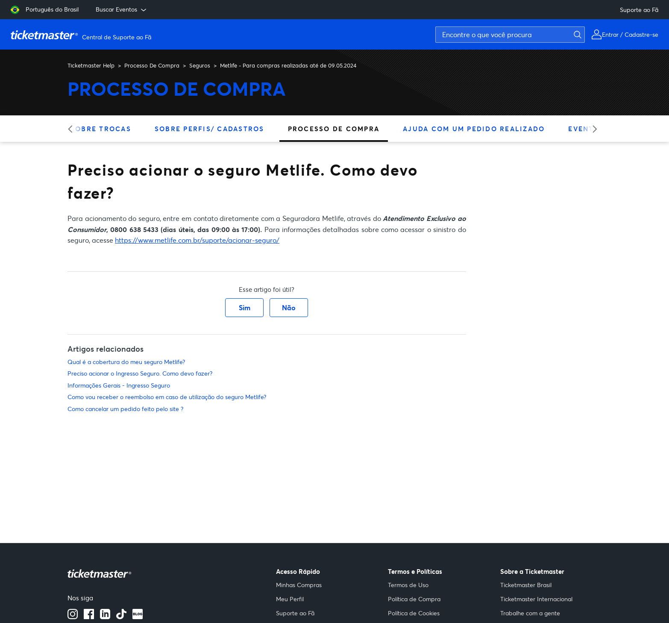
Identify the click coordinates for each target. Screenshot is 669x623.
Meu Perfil (290, 599)
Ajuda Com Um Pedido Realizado (474, 128)
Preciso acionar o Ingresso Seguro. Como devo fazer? (139, 373)
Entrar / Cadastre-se (630, 34)
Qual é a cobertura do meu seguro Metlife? (126, 362)
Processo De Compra (151, 65)
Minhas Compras (299, 585)
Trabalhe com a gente (530, 613)
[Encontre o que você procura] (510, 34)
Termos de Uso (408, 585)
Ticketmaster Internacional (536, 599)
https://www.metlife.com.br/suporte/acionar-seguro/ (197, 239)
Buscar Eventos (122, 9)
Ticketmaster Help (90, 65)
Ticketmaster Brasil (526, 585)
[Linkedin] (105, 616)
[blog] (137, 616)
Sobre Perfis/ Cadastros (209, 128)
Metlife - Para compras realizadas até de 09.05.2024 (288, 65)
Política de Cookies (414, 613)
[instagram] (72, 616)
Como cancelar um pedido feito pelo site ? (125, 409)
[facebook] (89, 616)
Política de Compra (414, 599)
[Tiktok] (121, 616)
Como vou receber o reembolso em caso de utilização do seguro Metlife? (166, 397)
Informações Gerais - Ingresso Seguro (118, 385)
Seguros (199, 65)
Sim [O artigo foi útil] (244, 307)
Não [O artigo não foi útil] (289, 307)
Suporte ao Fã (639, 10)
